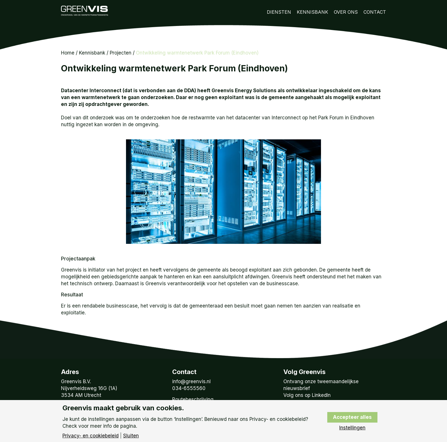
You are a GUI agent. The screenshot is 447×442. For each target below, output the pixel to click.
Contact (374, 12)
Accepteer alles (352, 417)
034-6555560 (189, 388)
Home (67, 53)
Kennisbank (312, 12)
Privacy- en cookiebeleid (90, 435)
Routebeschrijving (193, 399)
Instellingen (352, 427)
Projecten (120, 53)
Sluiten (131, 435)
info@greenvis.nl (191, 381)
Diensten (279, 12)
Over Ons (346, 12)
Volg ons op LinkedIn (307, 395)
